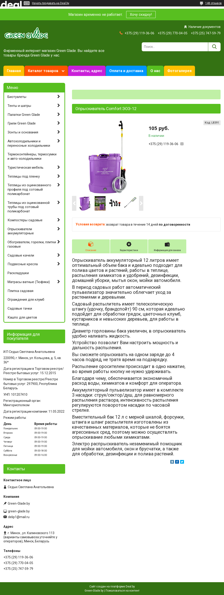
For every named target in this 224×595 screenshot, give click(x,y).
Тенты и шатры (19, 106)
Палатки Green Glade (24, 115)
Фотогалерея (179, 71)
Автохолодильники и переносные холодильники (29, 143)
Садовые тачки (20, 308)
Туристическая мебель (25, 167)
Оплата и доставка (126, 71)
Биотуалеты (17, 97)
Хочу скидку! (141, 14)
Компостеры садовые (25, 220)
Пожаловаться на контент (122, 590)
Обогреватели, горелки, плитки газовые (32, 244)
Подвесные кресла (23, 264)
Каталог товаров (43, 71)
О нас (155, 71)
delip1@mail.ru (18, 517)
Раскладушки (18, 273)
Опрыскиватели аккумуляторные (21, 231)
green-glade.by (19, 511)
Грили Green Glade (22, 123)
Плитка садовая (20, 291)
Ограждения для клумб (26, 300)
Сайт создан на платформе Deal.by (112, 586)
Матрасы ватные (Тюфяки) (29, 282)
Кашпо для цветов (22, 317)
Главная (14, 71)
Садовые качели (21, 255)
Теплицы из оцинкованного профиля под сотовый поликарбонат (29, 189)
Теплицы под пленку (24, 176)
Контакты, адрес (87, 71)
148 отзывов (213, 3)
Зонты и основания (23, 132)
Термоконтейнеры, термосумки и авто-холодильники (32, 156)
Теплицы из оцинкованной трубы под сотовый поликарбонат (29, 207)
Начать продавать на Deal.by (50, 3)
